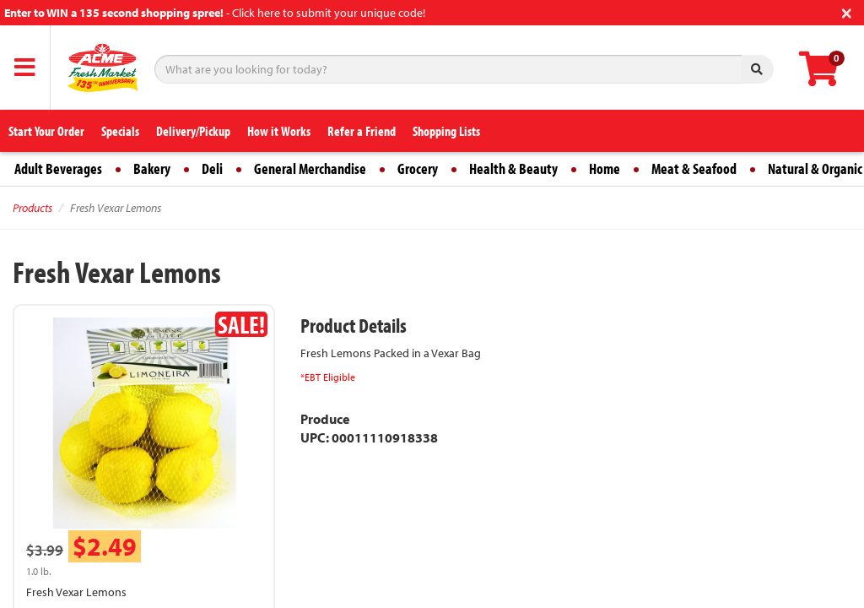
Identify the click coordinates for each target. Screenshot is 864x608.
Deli (212, 168)
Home (604, 168)
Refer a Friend (361, 130)
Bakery (151, 168)
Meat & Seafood (694, 168)
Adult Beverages (58, 168)
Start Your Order (46, 130)
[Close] (846, 11)
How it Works (278, 130)
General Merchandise (310, 168)
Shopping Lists (446, 130)
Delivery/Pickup (193, 130)
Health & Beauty (513, 168)
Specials (120, 130)
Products (32, 207)
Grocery (417, 168)
